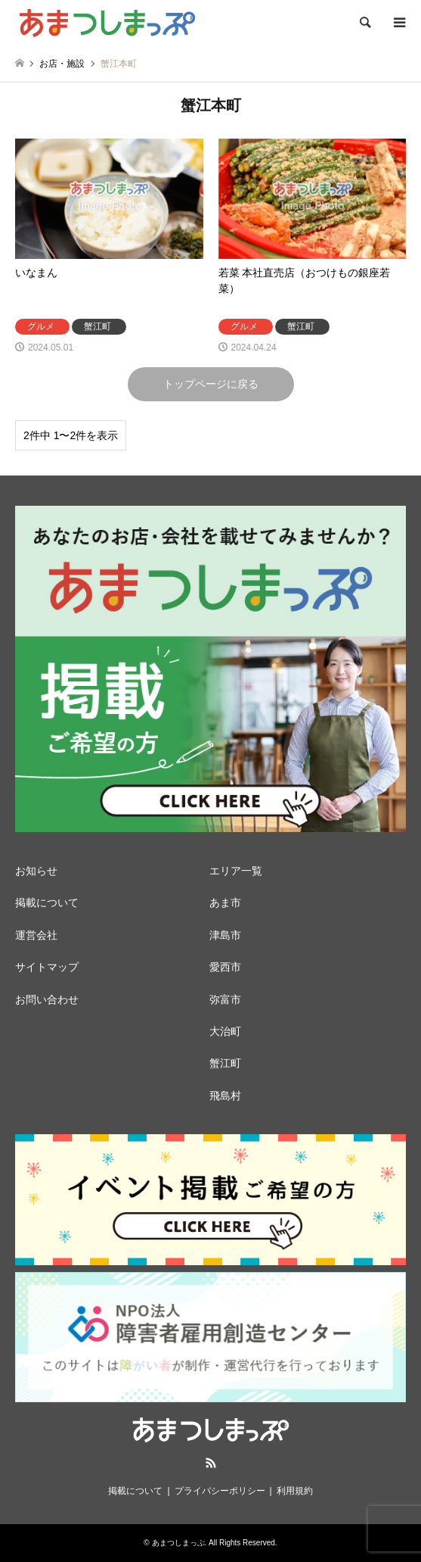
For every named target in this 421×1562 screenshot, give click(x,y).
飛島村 (225, 1096)
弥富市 (225, 999)
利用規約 (295, 1491)
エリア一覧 (235, 871)
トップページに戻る (210, 384)
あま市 (225, 902)
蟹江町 (225, 1063)
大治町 (225, 1031)
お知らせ (36, 871)
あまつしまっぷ (178, 1543)
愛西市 (225, 967)
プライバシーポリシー (220, 1491)
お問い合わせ (47, 999)
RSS (211, 1463)
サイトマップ (47, 967)
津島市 (225, 935)
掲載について (47, 902)
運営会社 (36, 935)
